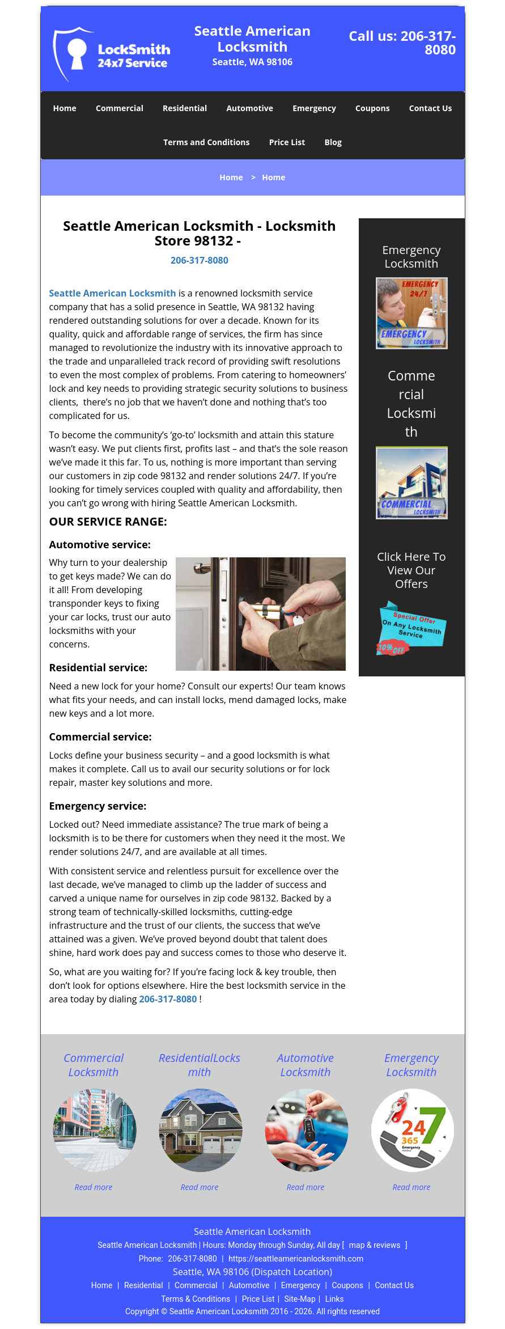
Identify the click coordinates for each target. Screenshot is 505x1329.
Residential (185, 108)
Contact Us (430, 108)
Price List (287, 142)
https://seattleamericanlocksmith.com (295, 1258)
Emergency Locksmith (412, 256)
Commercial (119, 108)
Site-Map (300, 1298)
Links (334, 1298)
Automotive (249, 108)
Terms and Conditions (206, 142)
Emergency (314, 108)
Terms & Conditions (195, 1298)
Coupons (372, 108)
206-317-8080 (428, 42)
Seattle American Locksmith (112, 293)
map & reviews (375, 1245)
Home (64, 108)
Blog (333, 142)
